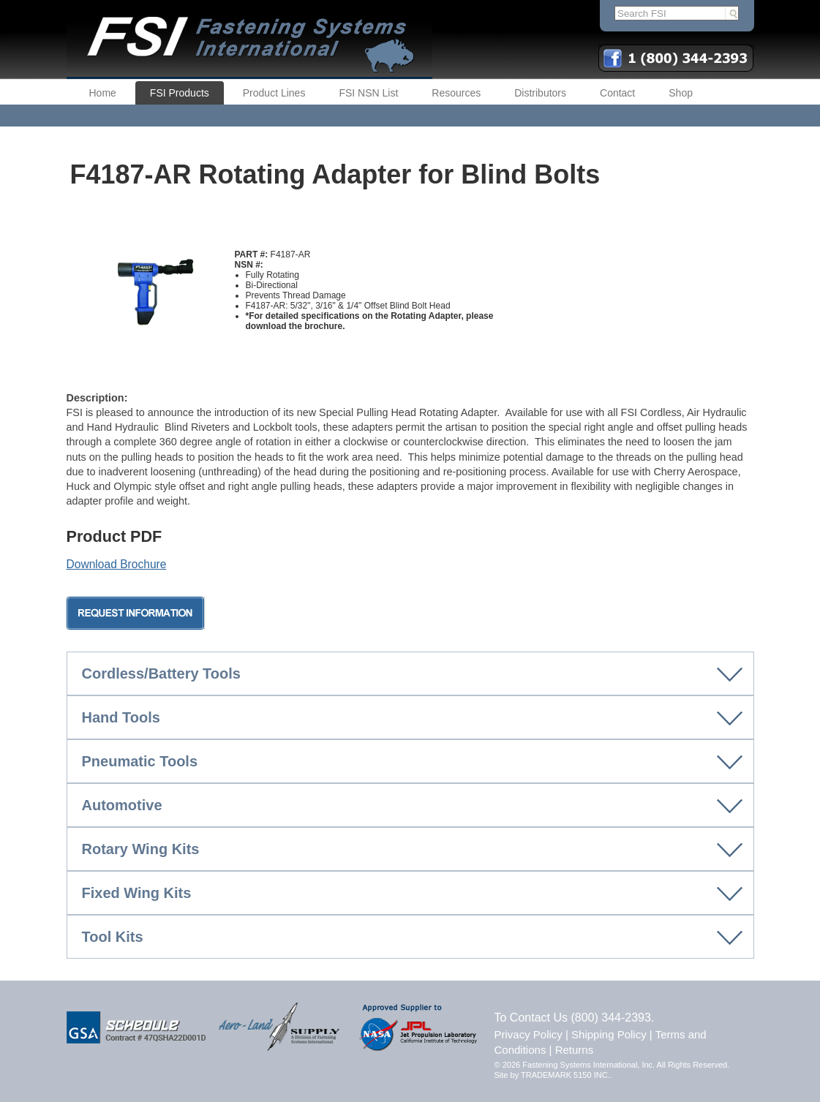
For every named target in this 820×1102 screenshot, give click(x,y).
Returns (574, 1049)
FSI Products (179, 93)
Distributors (540, 93)
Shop (681, 93)
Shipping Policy (609, 1034)
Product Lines (274, 93)
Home (102, 93)
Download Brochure (117, 564)
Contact (617, 93)
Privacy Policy (528, 1034)
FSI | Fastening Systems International (249, 39)
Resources (456, 93)
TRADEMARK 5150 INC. (565, 1075)
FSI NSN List (368, 93)
